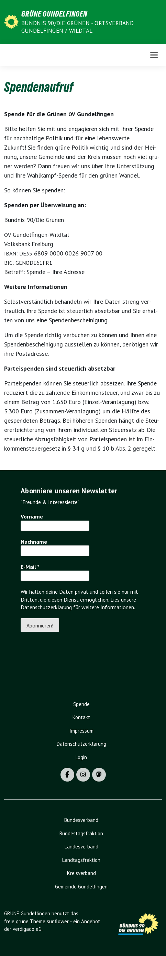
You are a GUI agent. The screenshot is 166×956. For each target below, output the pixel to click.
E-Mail (30, 566)
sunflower (58, 921)
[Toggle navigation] (154, 55)
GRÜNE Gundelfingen (54, 13)
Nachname (34, 541)
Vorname (32, 516)
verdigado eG (27, 929)
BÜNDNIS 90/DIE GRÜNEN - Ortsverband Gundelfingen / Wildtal (77, 26)
